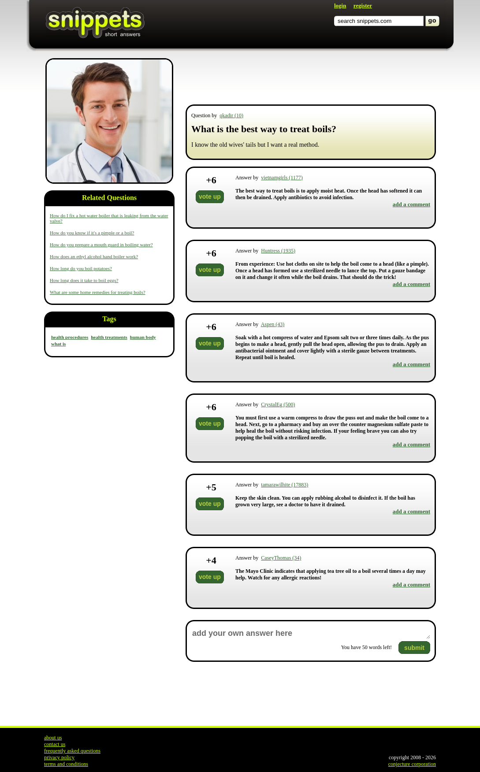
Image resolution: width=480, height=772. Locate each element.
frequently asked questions (72, 751)
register (362, 5)
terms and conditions (66, 764)
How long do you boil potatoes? (81, 268)
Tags (109, 319)
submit (414, 647)
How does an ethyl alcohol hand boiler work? (94, 256)
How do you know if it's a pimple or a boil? (92, 232)
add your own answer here (310, 633)
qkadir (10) (231, 115)
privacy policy (59, 757)
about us (53, 738)
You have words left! (366, 647)
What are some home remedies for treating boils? (97, 292)
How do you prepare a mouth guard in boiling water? (101, 244)
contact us (54, 744)
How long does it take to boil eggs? (84, 280)
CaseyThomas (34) (281, 558)
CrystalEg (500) (278, 404)
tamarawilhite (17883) (284, 485)
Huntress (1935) (278, 251)
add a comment (411, 204)
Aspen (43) (273, 324)
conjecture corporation (412, 764)
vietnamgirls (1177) (282, 177)
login (340, 5)
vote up (210, 196)
